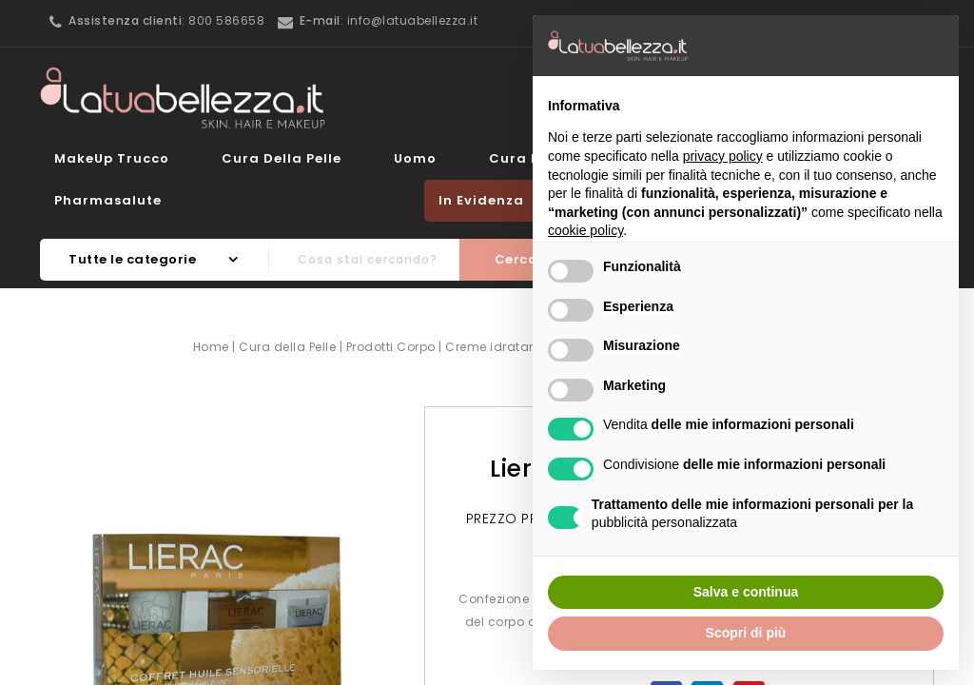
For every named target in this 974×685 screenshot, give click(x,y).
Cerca (516, 259)
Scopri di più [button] (746, 632)
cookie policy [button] (585, 230)
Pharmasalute (108, 200)
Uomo (415, 158)
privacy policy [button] (723, 156)
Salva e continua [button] (745, 591)
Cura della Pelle (281, 158)
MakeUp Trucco (111, 158)
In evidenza (481, 200)
